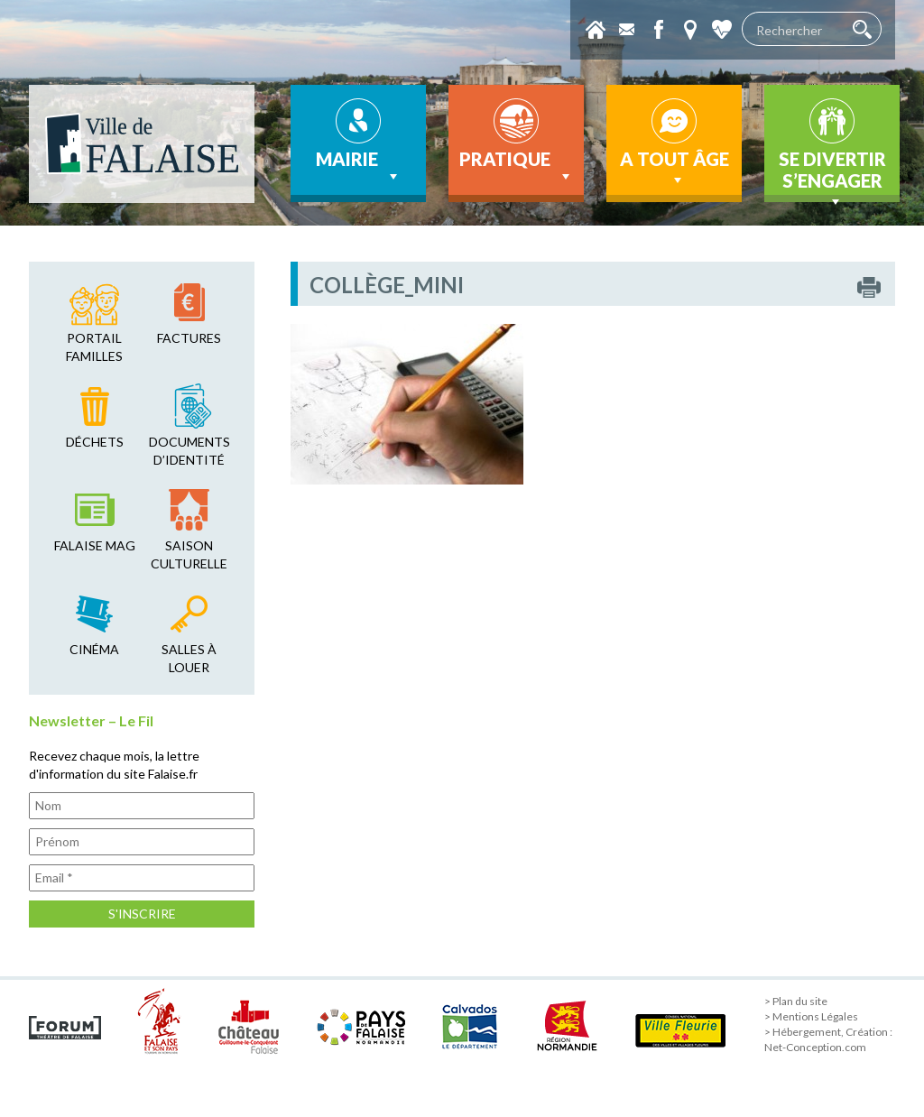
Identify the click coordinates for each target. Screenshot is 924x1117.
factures (189, 338)
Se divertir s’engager (832, 175)
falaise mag (94, 545)
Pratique (516, 167)
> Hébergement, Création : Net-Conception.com (828, 1039)
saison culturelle (189, 554)
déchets (95, 441)
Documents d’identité (189, 450)
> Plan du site (795, 1001)
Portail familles (94, 347)
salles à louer (189, 658)
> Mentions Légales (811, 1016)
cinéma (94, 649)
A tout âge (674, 168)
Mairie (359, 167)
